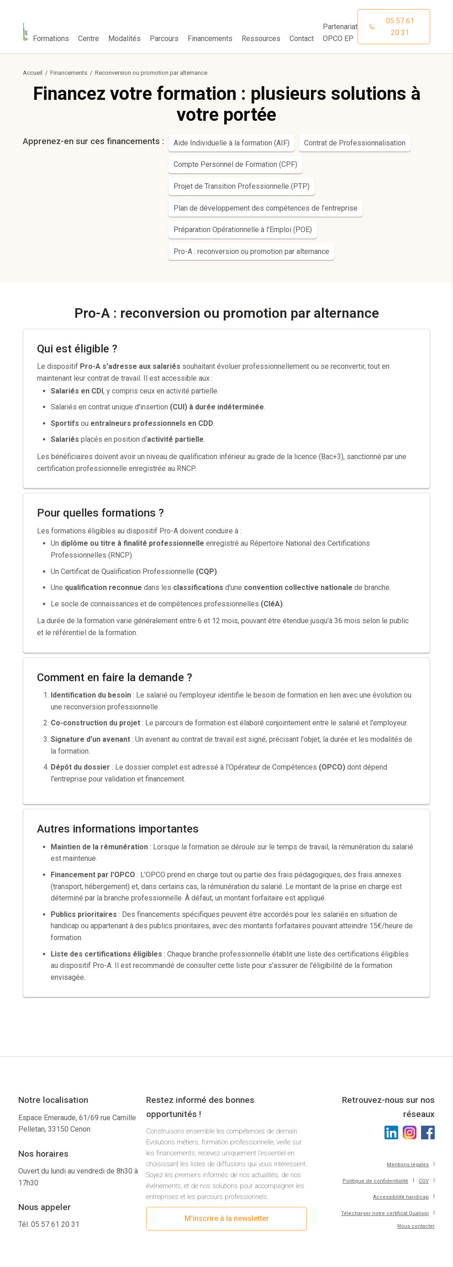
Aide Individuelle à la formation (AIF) (232, 143)
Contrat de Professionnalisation (355, 143)
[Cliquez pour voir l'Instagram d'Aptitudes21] (409, 1132)
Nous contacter (416, 1226)
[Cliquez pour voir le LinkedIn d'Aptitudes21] (391, 1132)
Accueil (32, 72)
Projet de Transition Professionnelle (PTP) (242, 186)
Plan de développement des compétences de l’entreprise (266, 208)
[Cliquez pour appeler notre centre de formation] (394, 26)
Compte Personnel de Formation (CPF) (235, 164)
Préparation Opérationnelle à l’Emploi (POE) (243, 229)
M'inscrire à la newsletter (226, 1218)
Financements (68, 72)
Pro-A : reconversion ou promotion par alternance (251, 251)
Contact (302, 38)
